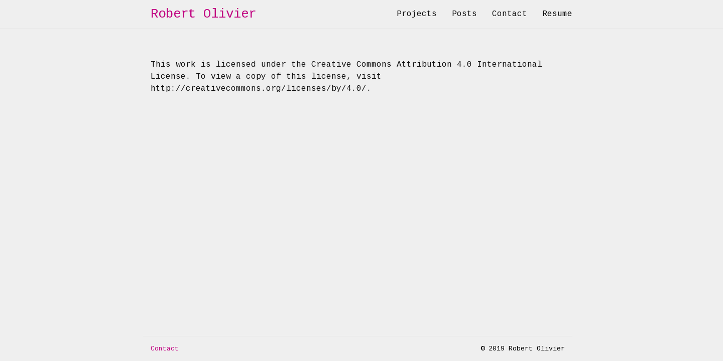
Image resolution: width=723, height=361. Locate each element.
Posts (464, 14)
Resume (557, 14)
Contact (509, 14)
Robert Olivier (203, 14)
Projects (417, 14)
